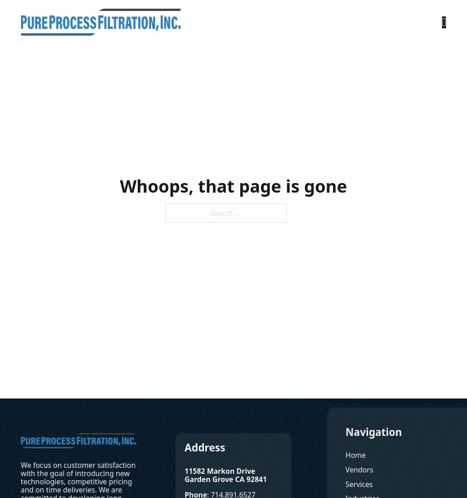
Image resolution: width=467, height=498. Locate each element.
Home (356, 455)
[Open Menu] (444, 22)
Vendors (360, 470)
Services (359, 484)
